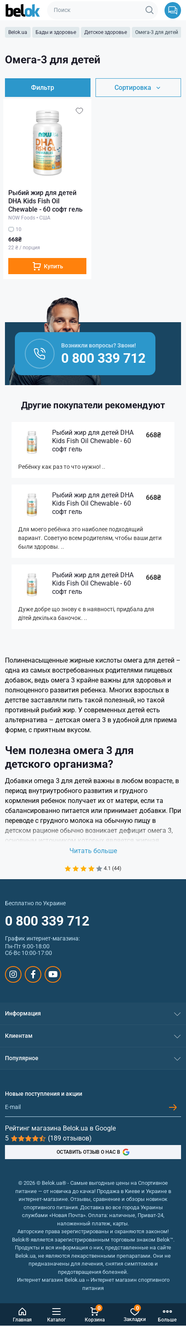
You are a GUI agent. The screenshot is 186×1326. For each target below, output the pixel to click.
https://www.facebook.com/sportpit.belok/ (33, 974)
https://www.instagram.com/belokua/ (13, 974)
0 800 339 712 (47, 921)
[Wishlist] (79, 110)
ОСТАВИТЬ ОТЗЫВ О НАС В (93, 1152)
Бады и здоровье (56, 32)
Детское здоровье (105, 32)
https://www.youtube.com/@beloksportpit (53, 974)
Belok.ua (17, 32)
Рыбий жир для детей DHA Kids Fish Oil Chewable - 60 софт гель (45, 201)
